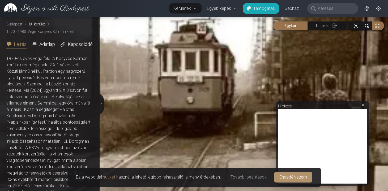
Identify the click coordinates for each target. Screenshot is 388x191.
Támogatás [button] (261, 8)
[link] (44, 8)
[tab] (18, 44)
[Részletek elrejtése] (101, 104)
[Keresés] (335, 8)
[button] (366, 8)
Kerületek (185, 8)
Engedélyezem (293, 177)
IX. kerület (37, 24)
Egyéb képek (222, 8)
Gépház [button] (291, 8)
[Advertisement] (322, 146)
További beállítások (249, 177)
